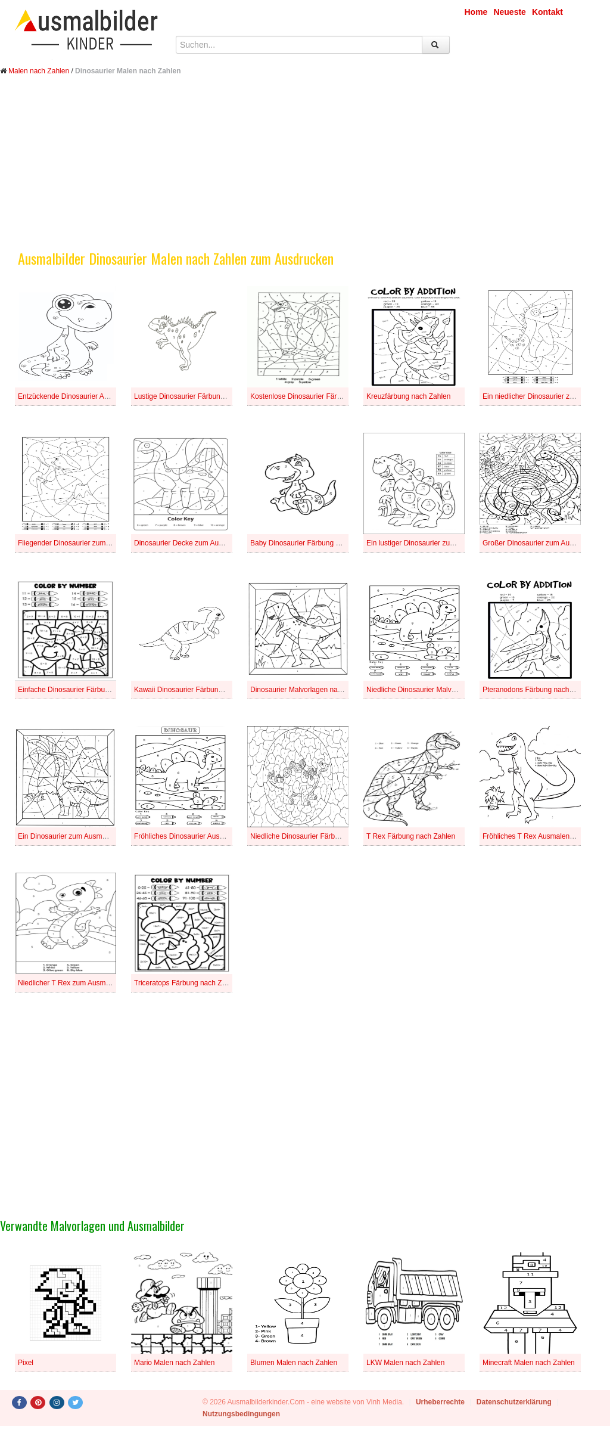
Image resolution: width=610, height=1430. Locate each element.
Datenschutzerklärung (514, 1402)
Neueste (509, 12)
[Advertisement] (305, 171)
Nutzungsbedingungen (241, 1414)
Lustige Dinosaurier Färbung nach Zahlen (200, 396)
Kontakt (547, 12)
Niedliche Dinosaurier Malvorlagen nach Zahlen (441, 689)
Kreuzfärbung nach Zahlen (408, 396)
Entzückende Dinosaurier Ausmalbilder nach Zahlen (100, 396)
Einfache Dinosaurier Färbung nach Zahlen (86, 689)
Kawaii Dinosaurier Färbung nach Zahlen (198, 689)
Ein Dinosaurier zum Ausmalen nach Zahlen (87, 836)
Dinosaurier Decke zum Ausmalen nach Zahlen (208, 543)
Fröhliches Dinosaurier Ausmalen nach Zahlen (207, 836)
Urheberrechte (440, 1402)
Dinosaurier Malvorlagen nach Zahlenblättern (321, 689)
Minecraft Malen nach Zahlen (529, 1362)
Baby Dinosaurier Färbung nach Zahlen (312, 543)
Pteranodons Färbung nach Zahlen (538, 689)
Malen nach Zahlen (38, 71)
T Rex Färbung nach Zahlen (410, 836)
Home (476, 12)
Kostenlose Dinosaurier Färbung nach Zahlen (322, 396)
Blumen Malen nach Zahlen (293, 1362)
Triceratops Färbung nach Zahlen (186, 983)
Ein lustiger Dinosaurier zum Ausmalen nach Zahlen (448, 543)
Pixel (25, 1362)
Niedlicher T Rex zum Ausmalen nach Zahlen (89, 983)
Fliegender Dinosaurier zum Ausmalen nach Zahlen (99, 543)
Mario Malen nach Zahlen (174, 1362)
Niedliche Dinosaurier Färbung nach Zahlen (319, 836)
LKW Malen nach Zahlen (405, 1362)
